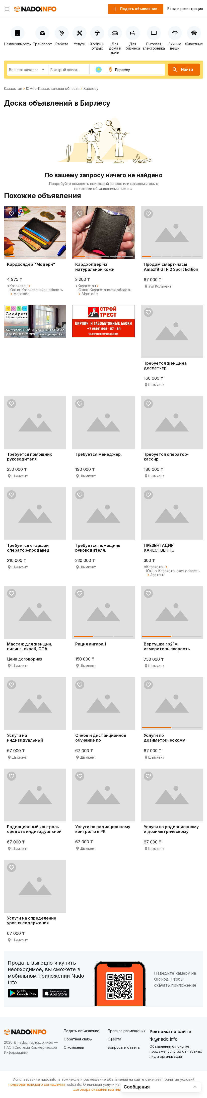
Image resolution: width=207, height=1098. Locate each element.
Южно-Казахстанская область (53, 89)
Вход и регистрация (185, 9)
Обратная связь (78, 1039)
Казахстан (13, 89)
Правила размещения (127, 1031)
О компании (74, 1047)
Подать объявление (81, 1031)
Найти (182, 70)
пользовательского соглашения (37, 1084)
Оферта (114, 1039)
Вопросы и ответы (124, 1047)
